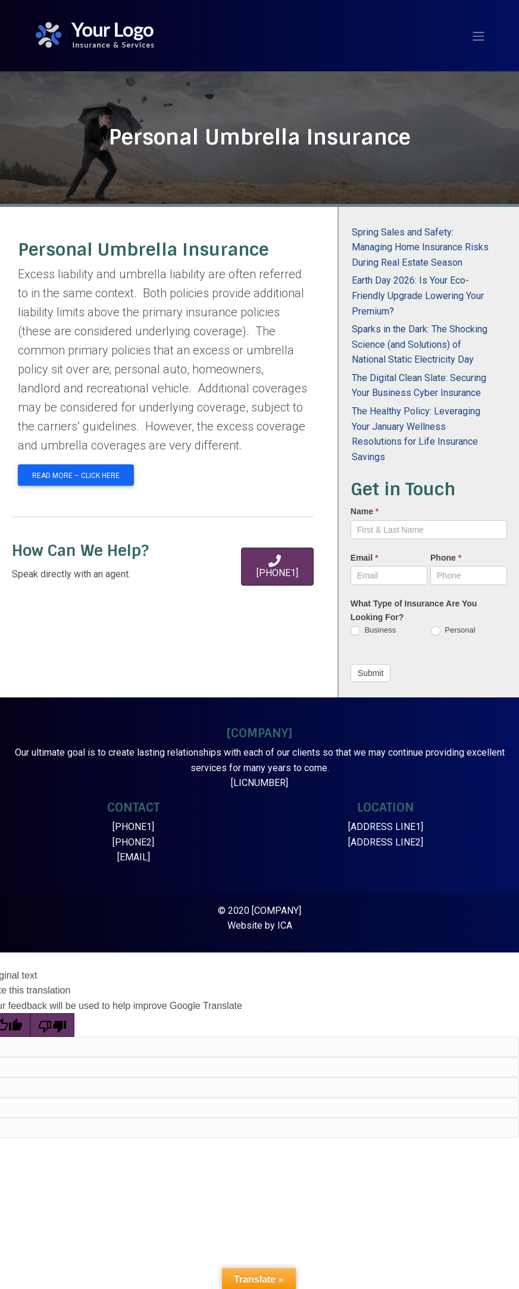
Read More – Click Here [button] (76, 475)
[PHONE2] (133, 842)
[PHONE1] (133, 826)
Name (365, 511)
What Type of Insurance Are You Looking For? (414, 610)
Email (365, 557)
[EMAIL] (133, 857)
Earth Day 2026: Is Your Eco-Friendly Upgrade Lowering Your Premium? (418, 295)
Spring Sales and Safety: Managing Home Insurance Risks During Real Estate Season (420, 247)
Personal (453, 630)
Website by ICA (259, 925)
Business (373, 630)
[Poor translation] (52, 1025)
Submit (371, 673)
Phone (445, 557)
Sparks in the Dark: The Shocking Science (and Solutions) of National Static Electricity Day (419, 344)
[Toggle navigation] (478, 36)
